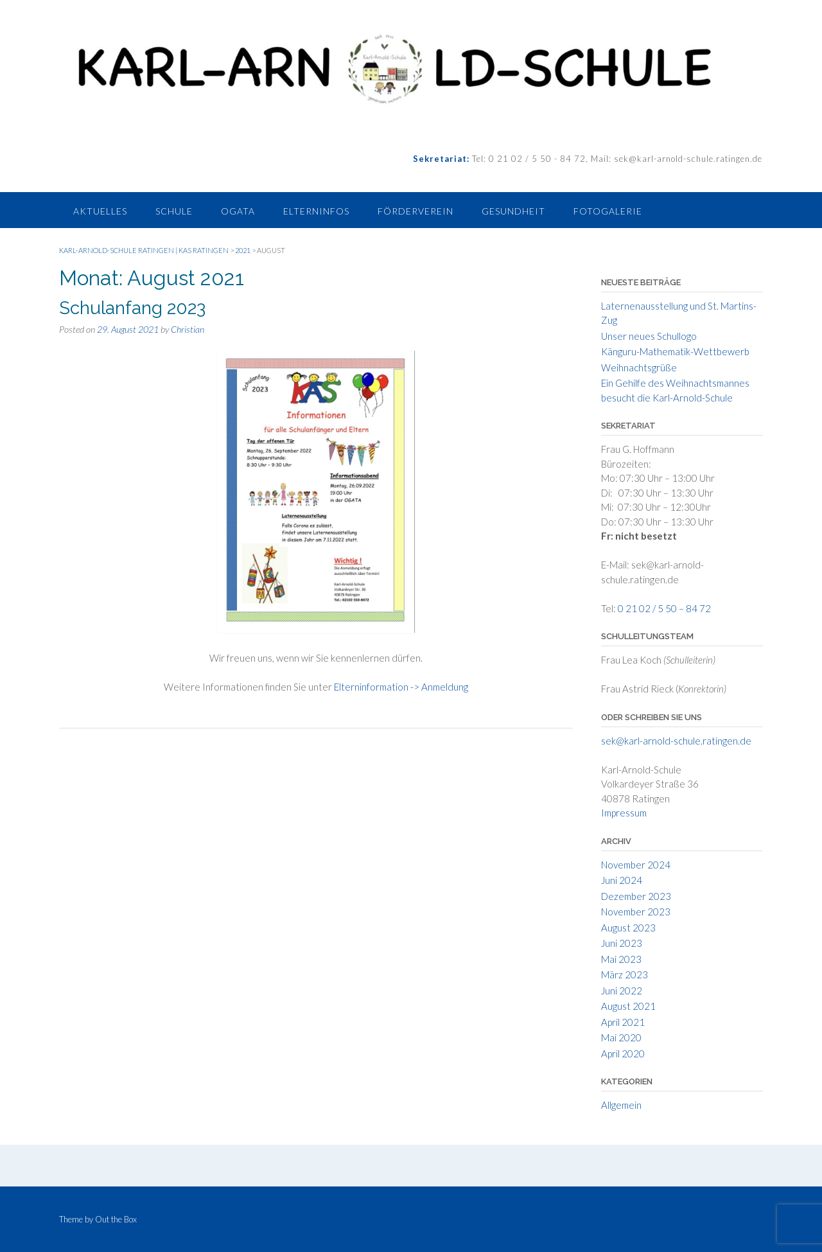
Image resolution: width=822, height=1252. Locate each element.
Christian (187, 329)
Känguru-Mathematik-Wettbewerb (675, 351)
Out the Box (116, 1219)
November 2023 (635, 911)
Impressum (624, 812)
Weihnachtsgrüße (639, 367)
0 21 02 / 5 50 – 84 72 (664, 608)
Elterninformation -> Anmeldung (401, 686)
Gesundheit (513, 211)
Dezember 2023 (636, 896)
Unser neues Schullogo (649, 336)
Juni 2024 (621, 880)
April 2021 (623, 1022)
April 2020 (623, 1053)
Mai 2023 (621, 959)
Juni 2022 (621, 990)
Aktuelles (100, 211)
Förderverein (415, 211)
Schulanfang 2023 (132, 308)
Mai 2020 (621, 1037)
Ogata (238, 211)
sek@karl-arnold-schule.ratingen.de (676, 740)
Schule (174, 211)
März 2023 (624, 974)
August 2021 (628, 1006)
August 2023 (628, 927)
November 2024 (635, 864)
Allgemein (621, 1105)
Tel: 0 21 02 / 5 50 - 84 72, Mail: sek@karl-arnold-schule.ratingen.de (615, 159)
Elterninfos (316, 211)
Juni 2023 (621, 943)
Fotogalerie (607, 211)
